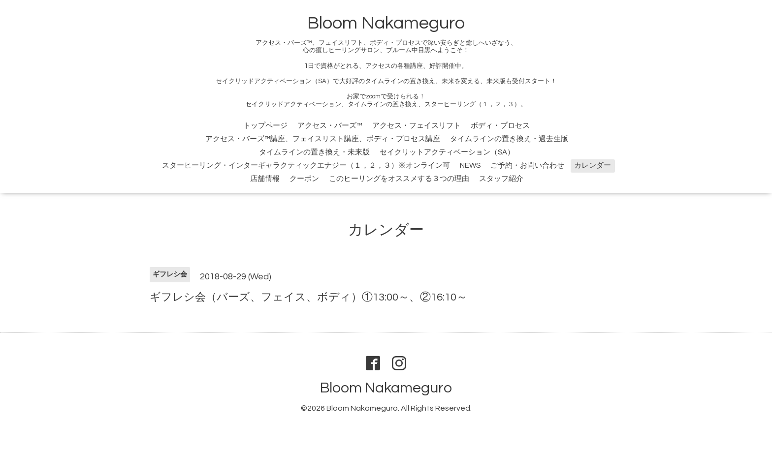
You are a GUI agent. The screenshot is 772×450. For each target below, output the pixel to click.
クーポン (304, 178)
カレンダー (592, 165)
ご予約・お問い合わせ (527, 165)
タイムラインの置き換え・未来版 (314, 152)
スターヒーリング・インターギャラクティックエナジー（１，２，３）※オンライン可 (306, 165)
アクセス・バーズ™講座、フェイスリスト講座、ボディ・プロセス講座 (322, 139)
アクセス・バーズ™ (329, 125)
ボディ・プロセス (500, 125)
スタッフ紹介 (501, 178)
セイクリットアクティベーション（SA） (447, 152)
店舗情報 (265, 178)
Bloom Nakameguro (386, 23)
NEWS (470, 165)
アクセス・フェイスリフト (416, 125)
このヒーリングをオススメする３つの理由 (399, 178)
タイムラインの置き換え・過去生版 (509, 139)
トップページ (265, 125)
